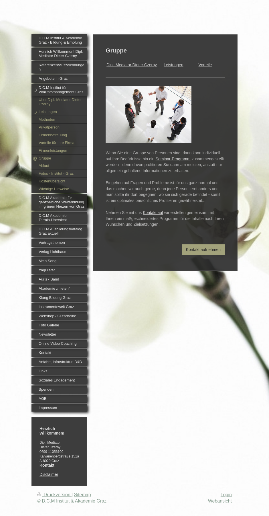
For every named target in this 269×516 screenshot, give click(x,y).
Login (226, 494)
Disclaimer (48, 474)
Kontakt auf (153, 212)
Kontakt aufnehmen (203, 249)
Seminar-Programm (173, 159)
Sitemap (82, 494)
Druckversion (54, 494)
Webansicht (220, 501)
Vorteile (205, 65)
